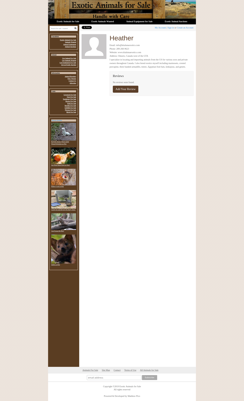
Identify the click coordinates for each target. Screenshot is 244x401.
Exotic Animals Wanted (103, 21)
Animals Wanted (70, 42)
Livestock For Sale (70, 95)
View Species (72, 78)
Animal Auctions (70, 47)
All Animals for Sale (149, 370)
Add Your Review (125, 89)
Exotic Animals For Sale (68, 40)
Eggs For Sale (71, 97)
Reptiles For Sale (70, 105)
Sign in (170, 27)
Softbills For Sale (70, 108)
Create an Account (185, 27)
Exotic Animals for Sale (68, 21)
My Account (160, 27)
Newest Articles (57, 120)
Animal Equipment (69, 44)
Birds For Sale (71, 112)
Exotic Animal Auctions (176, 21)
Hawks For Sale (71, 101)
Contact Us (72, 81)
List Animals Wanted (69, 60)
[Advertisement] (63, 319)
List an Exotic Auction (68, 65)
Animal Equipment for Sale (139, 21)
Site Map (106, 370)
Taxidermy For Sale (69, 99)
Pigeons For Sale (70, 110)
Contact (117, 370)
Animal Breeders (70, 76)
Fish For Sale (71, 103)
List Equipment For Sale (68, 62)
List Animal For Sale (69, 58)
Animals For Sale (90, 370)
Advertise (73, 83)
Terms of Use (130, 370)
